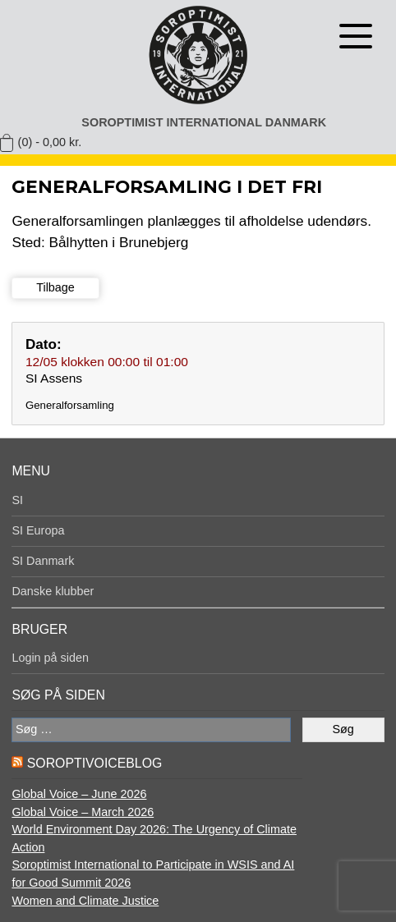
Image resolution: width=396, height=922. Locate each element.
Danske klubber (53, 591)
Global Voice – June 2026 (79, 793)
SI (17, 500)
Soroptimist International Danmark (203, 122)
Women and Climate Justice (85, 900)
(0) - (50, 142)
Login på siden (50, 657)
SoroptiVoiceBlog (94, 763)
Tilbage (55, 287)
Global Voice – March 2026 (83, 812)
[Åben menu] (355, 36)
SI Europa (38, 530)
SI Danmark (43, 560)
